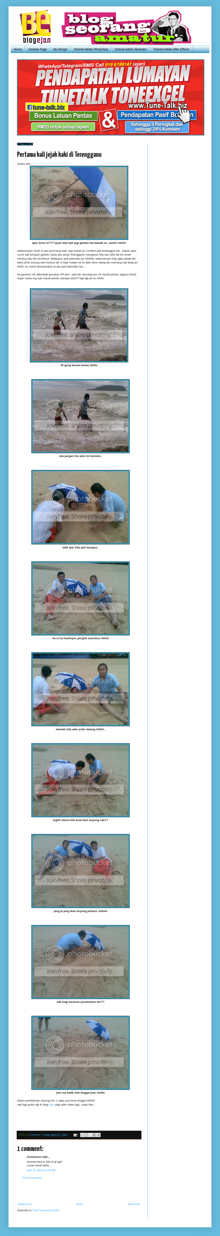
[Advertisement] (79, 1191)
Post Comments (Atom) (46, 1210)
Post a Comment (31, 1177)
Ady (51, 1104)
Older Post (134, 1204)
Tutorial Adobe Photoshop (91, 49)
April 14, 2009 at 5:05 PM (41, 1170)
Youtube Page (37, 49)
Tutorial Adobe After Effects (171, 49)
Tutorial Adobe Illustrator (130, 49)
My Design (60, 49)
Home (18, 49)
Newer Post (24, 1204)
